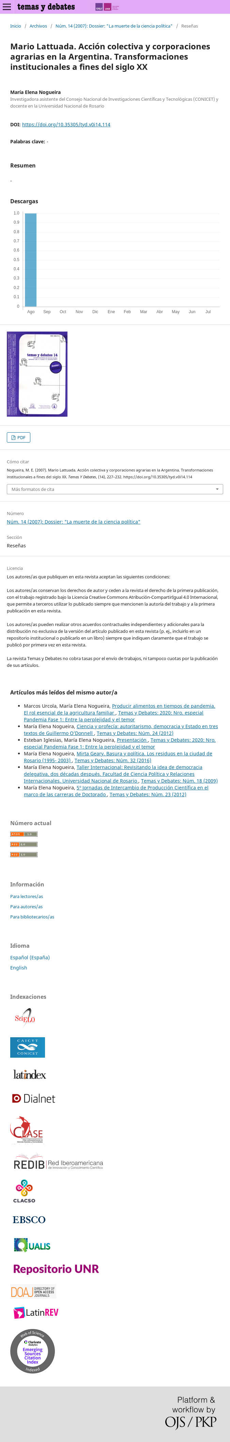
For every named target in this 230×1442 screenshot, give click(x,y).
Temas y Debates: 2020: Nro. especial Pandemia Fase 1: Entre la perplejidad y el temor (113, 716)
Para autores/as (26, 906)
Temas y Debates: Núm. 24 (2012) (135, 733)
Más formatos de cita (33, 489)
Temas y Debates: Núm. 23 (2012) (148, 794)
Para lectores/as (26, 896)
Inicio (15, 26)
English (18, 967)
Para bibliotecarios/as (32, 917)
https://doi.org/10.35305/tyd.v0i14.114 (66, 124)
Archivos (38, 26)
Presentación (132, 740)
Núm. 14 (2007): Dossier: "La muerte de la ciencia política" (114, 26)
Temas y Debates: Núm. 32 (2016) (113, 760)
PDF (21, 437)
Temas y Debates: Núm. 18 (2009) (179, 781)
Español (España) (30, 957)
